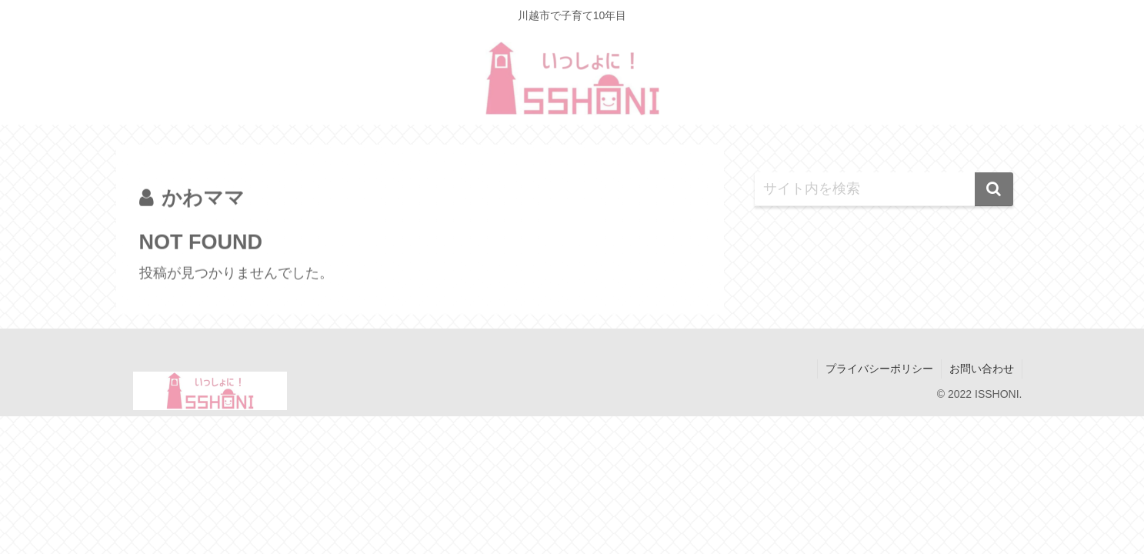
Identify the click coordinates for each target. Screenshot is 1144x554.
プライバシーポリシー (879, 368)
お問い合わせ (981, 368)
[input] (884, 189)
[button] (994, 189)
